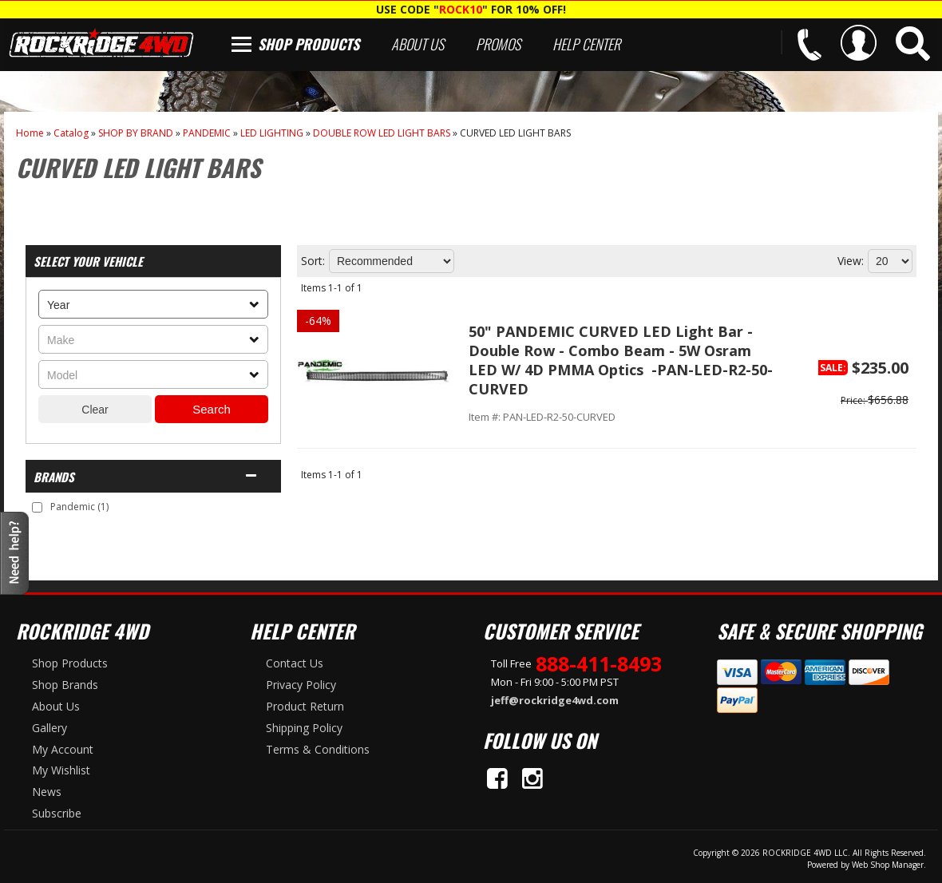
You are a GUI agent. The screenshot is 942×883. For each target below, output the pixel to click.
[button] (913, 43)
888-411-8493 (599, 663)
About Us (417, 44)
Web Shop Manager (888, 864)
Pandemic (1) (79, 506)
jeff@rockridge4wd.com (555, 700)
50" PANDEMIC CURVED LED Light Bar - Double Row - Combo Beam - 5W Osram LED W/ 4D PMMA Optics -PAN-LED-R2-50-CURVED (621, 360)
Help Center (586, 44)
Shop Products (308, 44)
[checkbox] (37, 507)
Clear (94, 409)
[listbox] (153, 304)
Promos (498, 44)
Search (211, 409)
